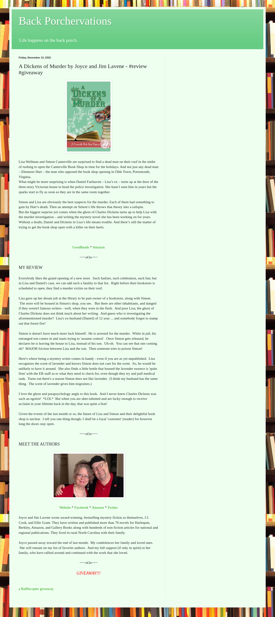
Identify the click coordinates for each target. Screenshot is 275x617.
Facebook (81, 507)
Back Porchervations (65, 21)
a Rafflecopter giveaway (36, 589)
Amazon (99, 247)
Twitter (112, 507)
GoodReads (80, 247)
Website (65, 507)
